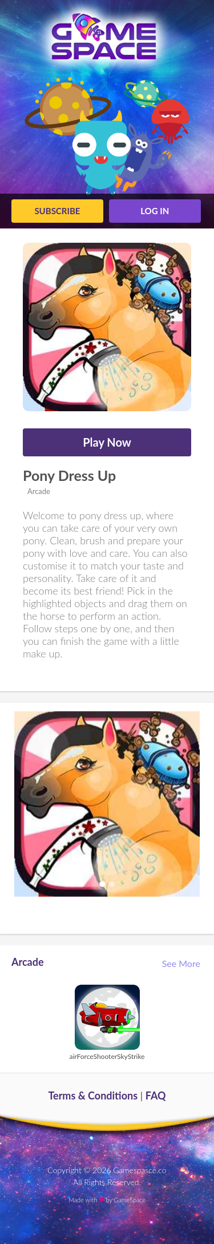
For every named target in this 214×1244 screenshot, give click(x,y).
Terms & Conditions (93, 1095)
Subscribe (57, 211)
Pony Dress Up (69, 475)
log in (154, 211)
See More (182, 963)
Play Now (107, 442)
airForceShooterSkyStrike (106, 1056)
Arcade (38, 491)
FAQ (156, 1095)
